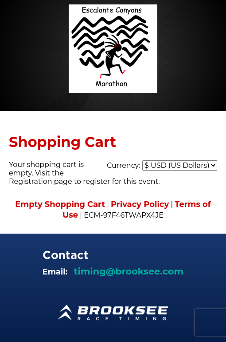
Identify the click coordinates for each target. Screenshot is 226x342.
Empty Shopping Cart (60, 204)
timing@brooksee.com (128, 271)
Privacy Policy (140, 204)
